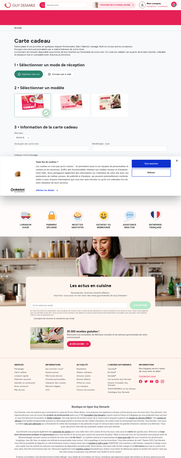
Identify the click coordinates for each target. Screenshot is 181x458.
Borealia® (112, 368)
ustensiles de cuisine (62, 424)
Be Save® (112, 364)
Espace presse (52, 364)
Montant (18, 125)
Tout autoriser (151, 7)
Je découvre (78, 336)
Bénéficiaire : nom (101, 136)
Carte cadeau (20, 364)
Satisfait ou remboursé (24, 375)
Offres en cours (84, 375)
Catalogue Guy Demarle (118, 384)
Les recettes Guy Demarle (119, 371)
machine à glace (83, 441)
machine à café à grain (98, 436)
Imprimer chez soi (28, 66)
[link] (25, 211)
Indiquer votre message (26, 147)
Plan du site (19, 382)
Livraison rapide (21, 368)
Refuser (151, 16)
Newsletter (81, 361)
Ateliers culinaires (84, 364)
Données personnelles (55, 371)
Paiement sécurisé (22, 371)
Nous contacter (21, 378)
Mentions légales (53, 378)
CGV (47, 382)
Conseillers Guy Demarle (94, 408)
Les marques (82, 378)
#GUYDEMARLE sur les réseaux (122, 381)
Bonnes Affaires (84, 371)
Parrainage (19, 361)
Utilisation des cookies (55, 375)
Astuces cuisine (84, 368)
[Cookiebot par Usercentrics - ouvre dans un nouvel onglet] (18, 34)
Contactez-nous (147, 368)
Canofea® (112, 361)
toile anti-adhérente (32, 416)
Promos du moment (86, 382)
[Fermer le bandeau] (177, 4)
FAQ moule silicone (53, 368)
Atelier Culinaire (54, 410)
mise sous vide (124, 430)
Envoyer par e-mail (59, 66)
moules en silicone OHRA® (140, 410)
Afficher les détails (45, 34)
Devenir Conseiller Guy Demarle (118, 376)
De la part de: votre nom (26, 136)
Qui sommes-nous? (54, 361)
